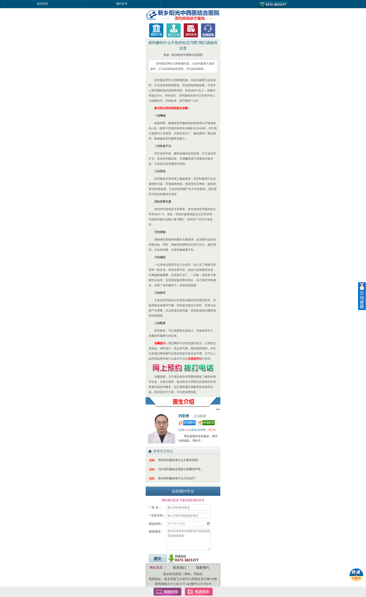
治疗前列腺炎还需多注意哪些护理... (180, 469)
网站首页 (156, 567)
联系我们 (179, 567)
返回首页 (42, 3)
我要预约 (202, 567)
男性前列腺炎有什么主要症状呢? (178, 460)
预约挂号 (121, 3)
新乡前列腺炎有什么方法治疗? (177, 478)
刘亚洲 (183, 416)
